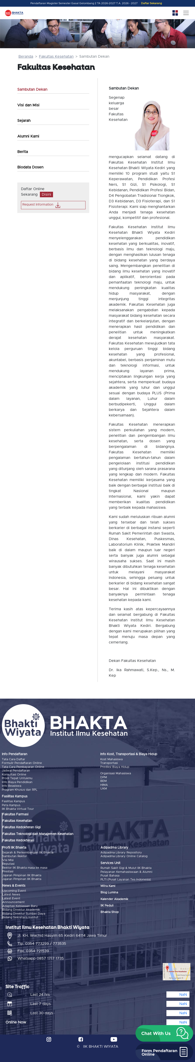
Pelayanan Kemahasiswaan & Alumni (126, 871)
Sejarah (23, 121)
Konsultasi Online (14, 774)
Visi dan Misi (28, 105)
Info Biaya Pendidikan (17, 782)
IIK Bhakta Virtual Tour (18, 809)
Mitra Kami (107, 885)
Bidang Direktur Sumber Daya (23, 913)
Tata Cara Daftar (13, 759)
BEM (103, 781)
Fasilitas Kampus (13, 801)
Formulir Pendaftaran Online (22, 763)
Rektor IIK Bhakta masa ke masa (24, 867)
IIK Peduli (106, 905)
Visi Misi (8, 860)
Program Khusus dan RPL (19, 789)
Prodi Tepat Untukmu (17, 778)
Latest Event (11, 898)
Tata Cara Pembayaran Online (23, 767)
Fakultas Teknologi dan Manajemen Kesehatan (37, 833)
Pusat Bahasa (109, 875)
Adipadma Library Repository (121, 852)
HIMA (104, 784)
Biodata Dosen (30, 167)
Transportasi (109, 763)
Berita (22, 152)
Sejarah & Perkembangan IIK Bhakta (27, 852)
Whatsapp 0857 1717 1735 (41, 958)
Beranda (25, 56)
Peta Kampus (11, 805)
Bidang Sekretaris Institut (20, 917)
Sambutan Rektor (14, 856)
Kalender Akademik (114, 898)
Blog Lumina (109, 892)
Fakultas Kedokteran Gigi (21, 827)
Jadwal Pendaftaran (16, 770)
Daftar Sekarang (151, 3)
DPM (103, 777)
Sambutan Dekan (32, 89)
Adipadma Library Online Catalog (124, 856)
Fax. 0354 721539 (33, 951)
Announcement (13, 901)
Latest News (11, 894)
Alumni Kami (28, 136)
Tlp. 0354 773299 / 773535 (42, 943)
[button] (164, 1033)
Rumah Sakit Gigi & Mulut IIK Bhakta (125, 867)
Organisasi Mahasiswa (115, 773)
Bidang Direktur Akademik (21, 909)
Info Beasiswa (11, 785)
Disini (46, 194)
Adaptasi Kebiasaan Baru (20, 905)
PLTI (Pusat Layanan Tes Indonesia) (125, 879)
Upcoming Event (14, 890)
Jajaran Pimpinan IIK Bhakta (21, 875)
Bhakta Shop (109, 912)
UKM (103, 788)
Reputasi (8, 863)
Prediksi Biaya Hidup (114, 767)
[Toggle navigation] (186, 13)
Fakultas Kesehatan (56, 56)
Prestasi (7, 871)
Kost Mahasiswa (111, 759)
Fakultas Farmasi (15, 814)
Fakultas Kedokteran (18, 840)
